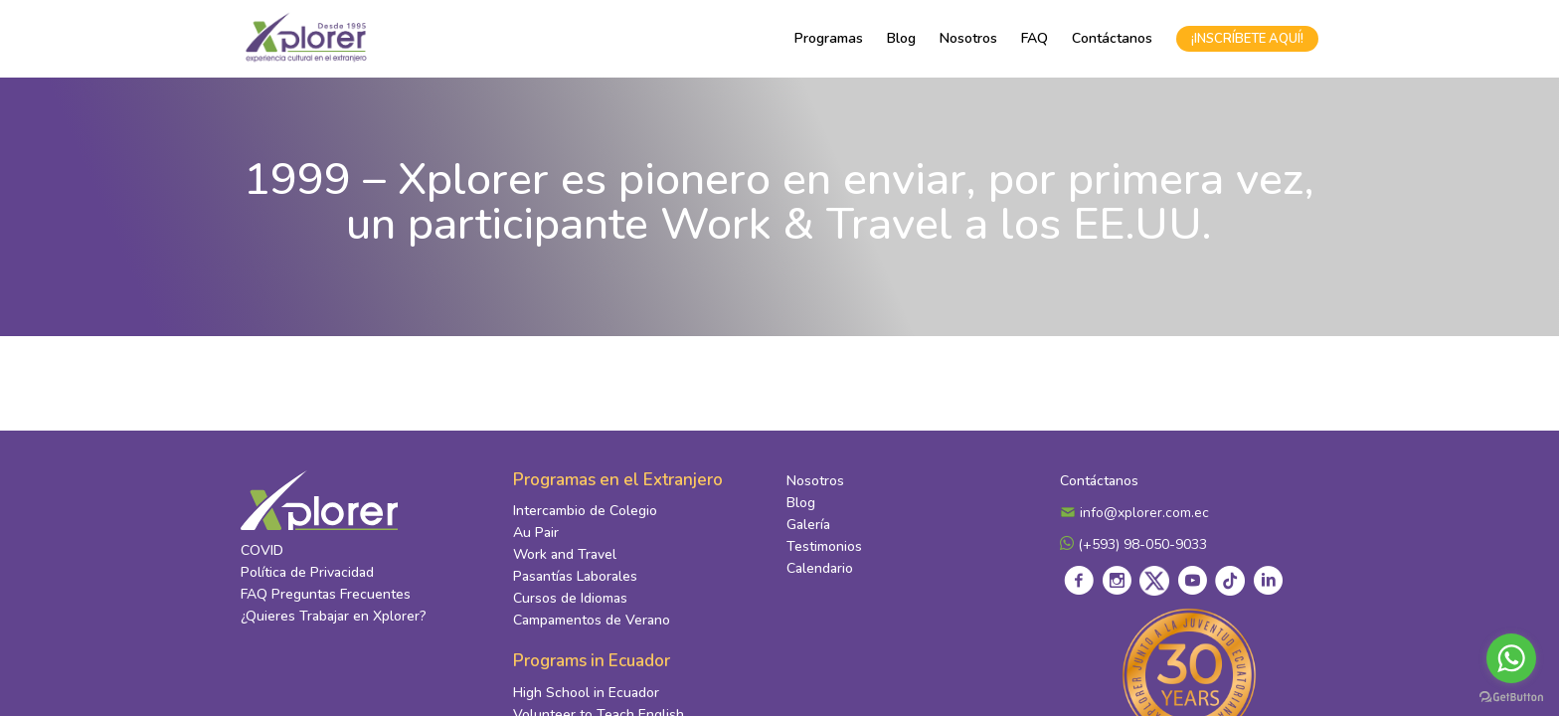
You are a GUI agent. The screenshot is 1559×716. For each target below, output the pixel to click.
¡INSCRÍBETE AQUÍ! (1247, 39)
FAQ (1034, 38)
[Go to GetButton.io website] (1511, 696)
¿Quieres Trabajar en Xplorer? (334, 616)
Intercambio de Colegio (585, 510)
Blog (901, 38)
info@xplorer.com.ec (1134, 512)
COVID (262, 550)
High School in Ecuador (586, 692)
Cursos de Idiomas (570, 598)
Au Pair (536, 532)
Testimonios (824, 546)
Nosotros (968, 38)
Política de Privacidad (307, 572)
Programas (828, 38)
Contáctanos (1112, 38)
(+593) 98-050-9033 (1133, 544)
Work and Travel (564, 554)
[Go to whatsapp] (1511, 658)
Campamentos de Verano (591, 620)
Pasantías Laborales (575, 576)
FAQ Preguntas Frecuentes (326, 594)
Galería (808, 524)
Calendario (819, 568)
